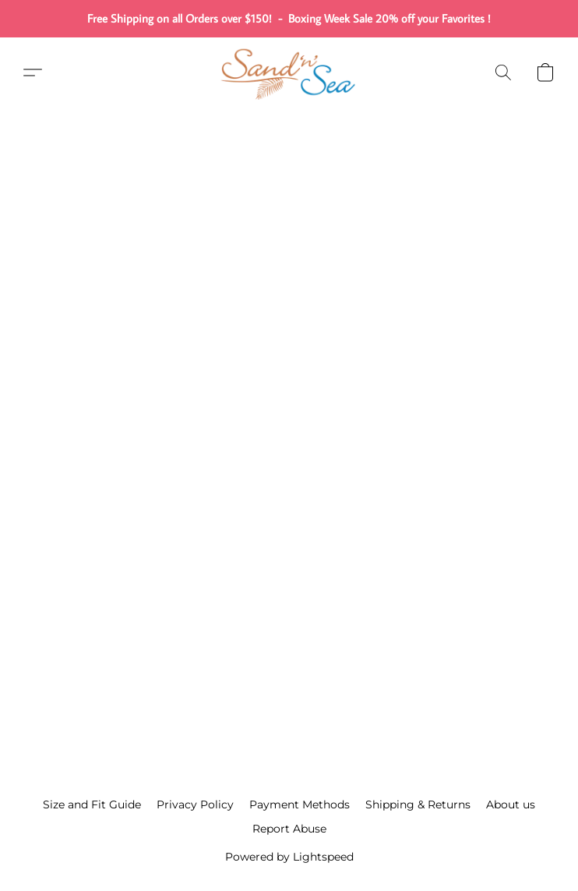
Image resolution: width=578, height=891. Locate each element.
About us (510, 804)
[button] (289, 72)
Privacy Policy (195, 804)
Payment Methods (299, 804)
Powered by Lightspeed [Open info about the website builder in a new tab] (289, 857)
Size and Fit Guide (92, 804)
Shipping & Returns (418, 804)
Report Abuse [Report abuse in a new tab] (289, 829)
